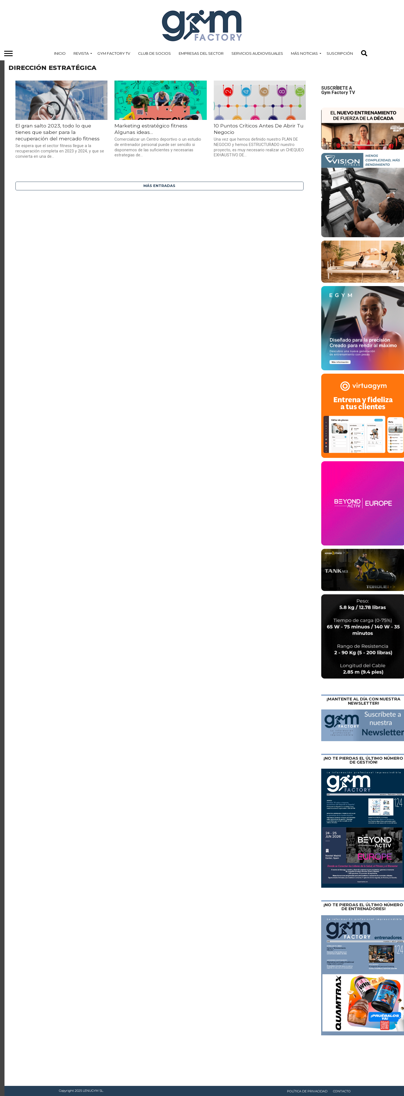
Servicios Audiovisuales (257, 53)
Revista (81, 53)
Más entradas (159, 186)
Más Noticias (304, 53)
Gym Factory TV (113, 53)
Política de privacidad (307, 1091)
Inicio (60, 53)
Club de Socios (154, 53)
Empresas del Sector (201, 53)
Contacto (342, 1091)
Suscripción (340, 53)
